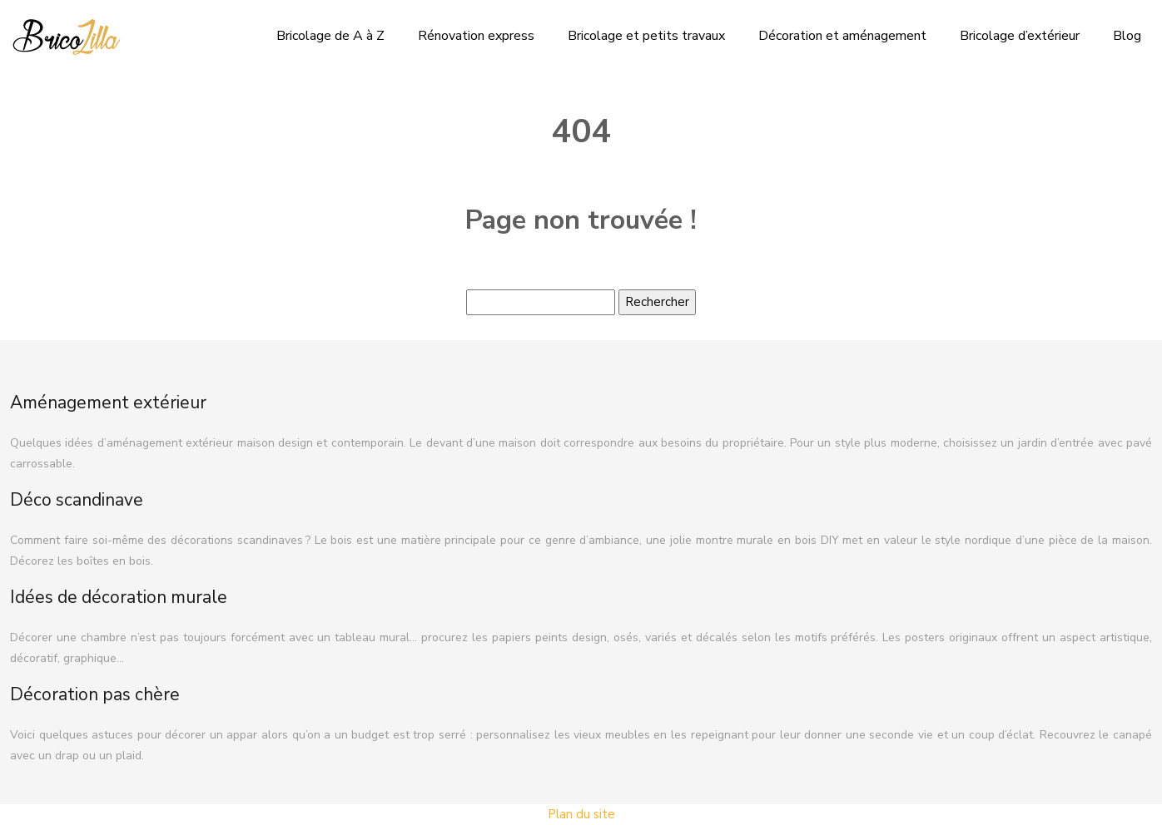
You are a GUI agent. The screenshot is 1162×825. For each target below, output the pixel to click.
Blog (1127, 36)
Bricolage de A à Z (330, 36)
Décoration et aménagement (842, 36)
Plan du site (581, 814)
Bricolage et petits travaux (646, 36)
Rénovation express (476, 36)
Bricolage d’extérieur (1020, 36)
